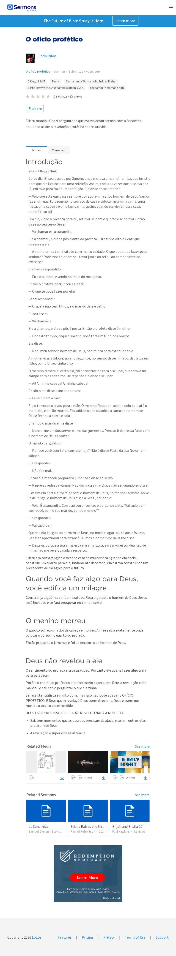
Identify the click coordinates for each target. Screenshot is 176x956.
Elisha (55, 81)
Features (65, 937)
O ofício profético (38, 71)
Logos (36, 937)
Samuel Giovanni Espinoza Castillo (52, 831)
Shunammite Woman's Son (107, 88)
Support (162, 937)
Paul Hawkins (121, 831)
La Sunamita (38, 826)
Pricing (87, 937)
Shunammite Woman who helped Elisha (91, 81)
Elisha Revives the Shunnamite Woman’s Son (55, 88)
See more (142, 746)
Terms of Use (135, 937)
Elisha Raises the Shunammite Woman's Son (105, 826)
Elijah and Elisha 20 (127, 826)
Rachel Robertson (83, 831)
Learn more (125, 20)
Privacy (109, 937)
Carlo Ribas (47, 56)
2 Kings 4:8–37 (36, 81)
